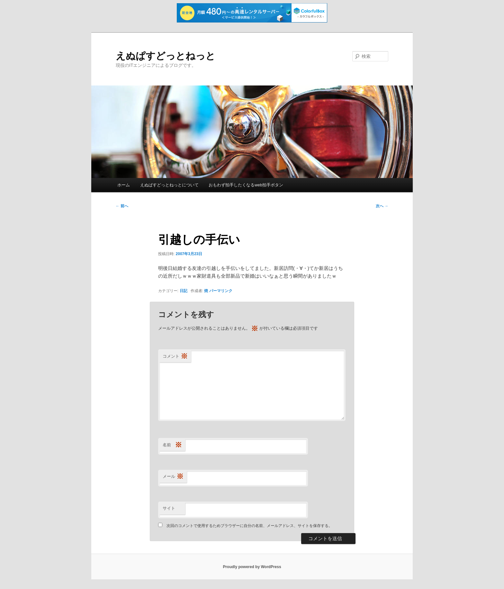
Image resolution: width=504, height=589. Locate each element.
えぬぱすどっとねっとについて (169, 185)
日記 (183, 291)
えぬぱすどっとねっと (165, 55)
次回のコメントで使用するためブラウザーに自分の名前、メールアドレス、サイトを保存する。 (249, 525)
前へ (122, 206)
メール (173, 476)
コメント (175, 356)
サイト (169, 508)
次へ (382, 206)
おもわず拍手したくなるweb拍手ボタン (246, 185)
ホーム (123, 185)
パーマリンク (220, 291)
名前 (172, 445)
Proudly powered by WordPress (252, 567)
